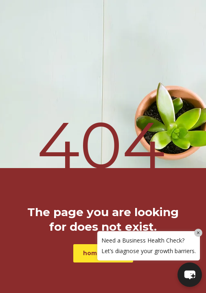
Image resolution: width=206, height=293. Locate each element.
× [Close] (198, 232)
